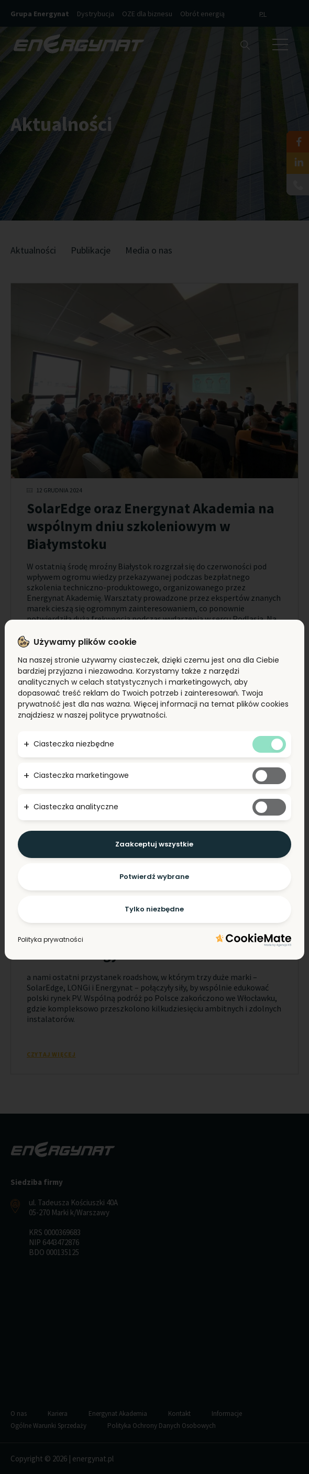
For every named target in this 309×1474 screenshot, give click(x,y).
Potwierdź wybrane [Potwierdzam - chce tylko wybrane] (154, 877)
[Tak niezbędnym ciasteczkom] (269, 744)
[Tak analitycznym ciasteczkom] (269, 807)
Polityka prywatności (50, 939)
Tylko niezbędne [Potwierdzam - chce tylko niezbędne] (154, 909)
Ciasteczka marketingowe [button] (81, 775)
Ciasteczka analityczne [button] (76, 806)
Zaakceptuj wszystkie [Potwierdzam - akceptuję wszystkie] (154, 844)
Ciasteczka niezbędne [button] (74, 744)
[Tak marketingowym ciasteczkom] (269, 775)
